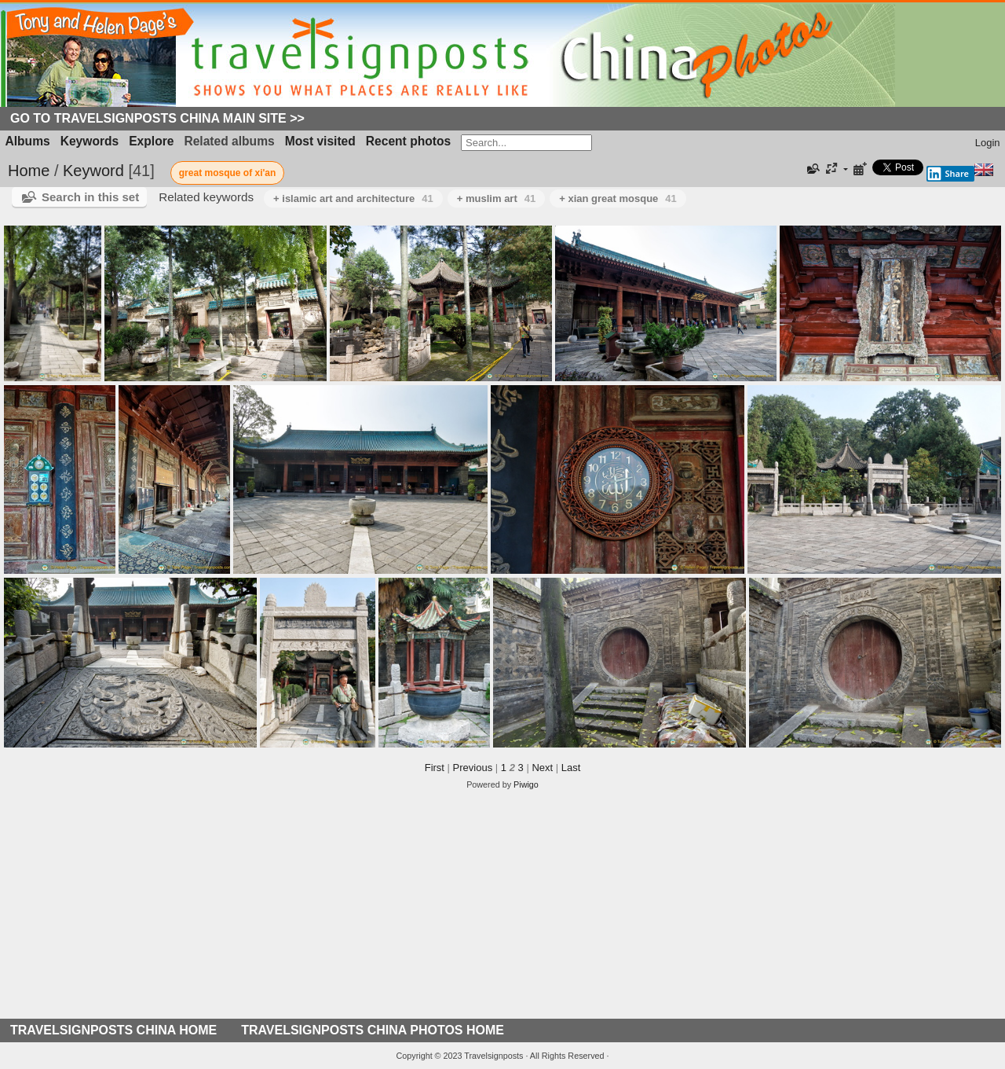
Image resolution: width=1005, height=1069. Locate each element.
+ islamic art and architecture (353, 198)
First (434, 767)
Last (571, 767)
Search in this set (90, 197)
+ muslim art (496, 198)
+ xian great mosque (618, 198)
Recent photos (408, 141)
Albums (27, 141)
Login (987, 143)
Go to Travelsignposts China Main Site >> (157, 118)
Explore (151, 141)
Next (542, 767)
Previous (473, 767)
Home (28, 170)
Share (947, 174)
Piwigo (526, 784)
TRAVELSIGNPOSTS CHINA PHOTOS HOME (372, 1030)
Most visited (320, 141)
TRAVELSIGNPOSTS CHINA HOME (113, 1030)
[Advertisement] (502, 909)
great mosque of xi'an (227, 172)
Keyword (93, 170)
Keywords (89, 141)
